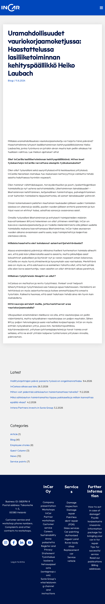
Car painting (71, 531)
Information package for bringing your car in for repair (94, 536)
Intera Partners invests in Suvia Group (31, 407)
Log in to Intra (18, 562)
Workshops (48, 509)
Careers (48, 531)
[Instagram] (5, 542)
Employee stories (20, 445)
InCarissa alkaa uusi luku (23, 386)
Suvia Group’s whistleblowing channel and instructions (48, 586)
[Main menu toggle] (101, 7)
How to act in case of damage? (94, 510)
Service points (18, 461)
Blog (12, 439)
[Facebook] (13, 542)
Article (14, 434)
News (13, 456)
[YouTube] (29, 542)
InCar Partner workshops (48, 517)
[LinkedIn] (21, 542)
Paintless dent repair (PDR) (71, 521)
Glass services (71, 528)
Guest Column (18, 450)
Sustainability (48, 535)
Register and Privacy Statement (48, 549)
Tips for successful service (94, 550)
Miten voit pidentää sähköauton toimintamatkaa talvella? (44, 391)
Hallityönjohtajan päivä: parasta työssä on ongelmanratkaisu (46, 380)
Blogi (10, 80)
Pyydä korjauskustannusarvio (95, 521)
